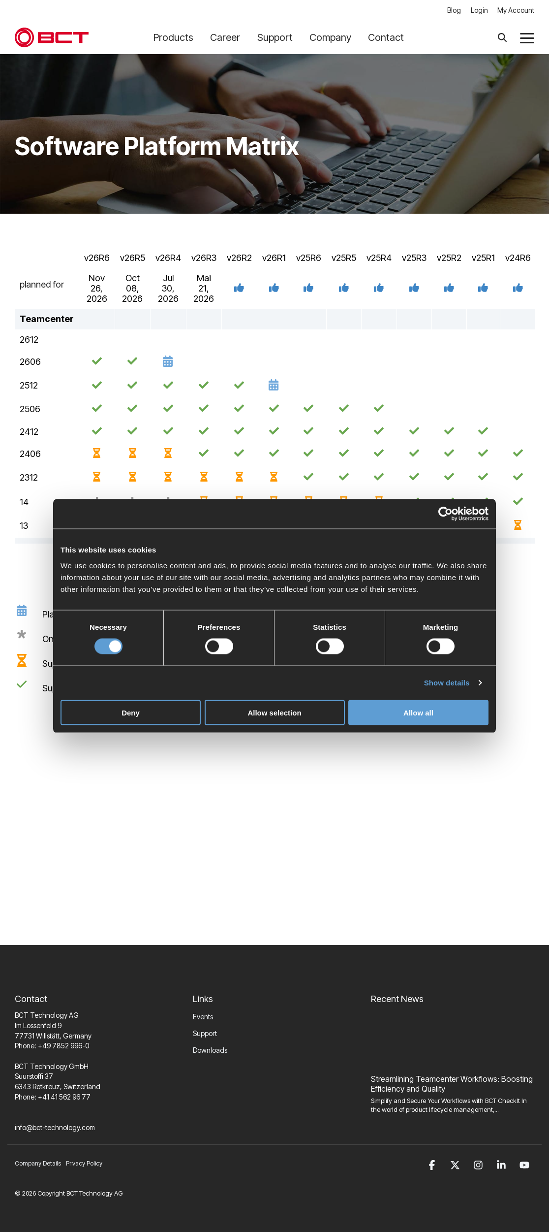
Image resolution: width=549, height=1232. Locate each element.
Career (228, 37)
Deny (131, 712)
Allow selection (274, 712)
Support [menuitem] (205, 1034)
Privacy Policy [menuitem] (84, 1164)
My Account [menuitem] (515, 10)
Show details (447, 683)
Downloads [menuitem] (210, 1050)
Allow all (418, 712)
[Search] (502, 38)
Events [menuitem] (203, 1017)
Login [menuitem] (479, 10)
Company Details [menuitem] (38, 1164)
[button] (527, 37)
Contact (386, 37)
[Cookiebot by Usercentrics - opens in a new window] (445, 514)
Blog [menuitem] (453, 10)
